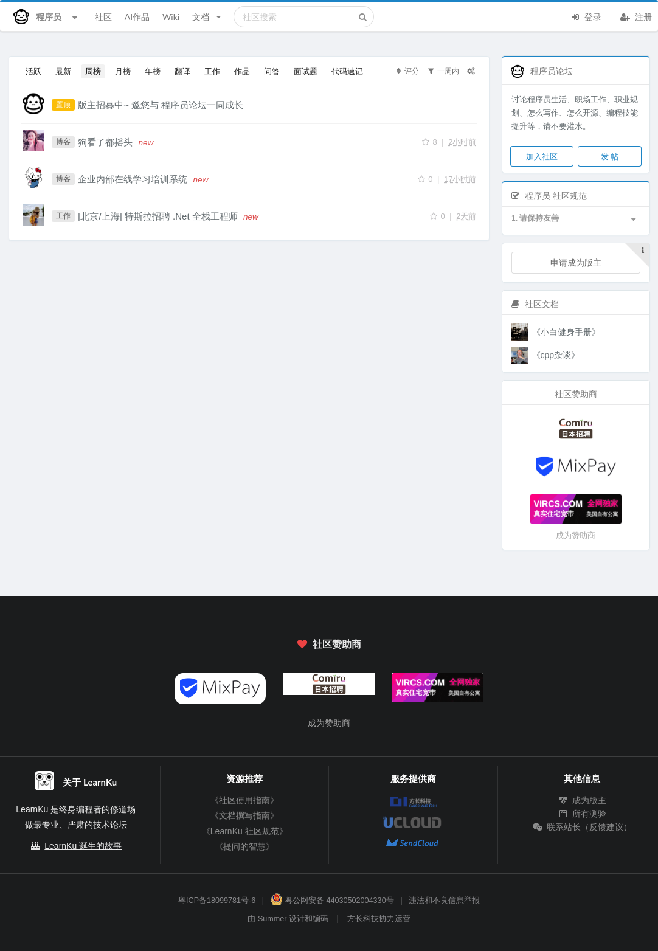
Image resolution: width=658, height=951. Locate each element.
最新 (63, 71)
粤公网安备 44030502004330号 (332, 900)
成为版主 (582, 800)
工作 (212, 71)
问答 (272, 71)
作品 (242, 71)
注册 (636, 16)
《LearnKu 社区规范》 (245, 831)
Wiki (170, 17)
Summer (272, 919)
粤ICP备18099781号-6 (216, 900)
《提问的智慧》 (244, 846)
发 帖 (609, 156)
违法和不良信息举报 (444, 900)
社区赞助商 (329, 643)
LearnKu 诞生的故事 (83, 846)
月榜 (123, 71)
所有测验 (582, 813)
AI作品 (137, 17)
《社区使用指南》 (244, 800)
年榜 (153, 71)
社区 (103, 17)
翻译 (182, 71)
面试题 (305, 71)
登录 (585, 16)
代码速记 (347, 71)
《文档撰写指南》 (244, 815)
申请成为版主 (575, 262)
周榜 (93, 71)
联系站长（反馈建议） (582, 827)
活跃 (33, 71)
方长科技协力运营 (378, 919)
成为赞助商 (575, 535)
